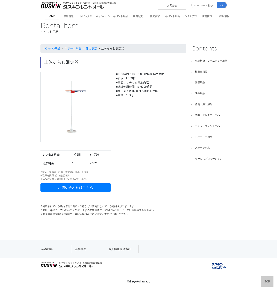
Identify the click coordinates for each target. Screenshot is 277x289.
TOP (267, 281)
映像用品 (200, 93)
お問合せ (172, 5)
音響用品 (200, 82)
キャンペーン (103, 16)
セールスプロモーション (208, 158)
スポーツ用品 (202, 147)
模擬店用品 (201, 71)
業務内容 (47, 249)
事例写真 (138, 16)
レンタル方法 (189, 16)
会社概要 (80, 249)
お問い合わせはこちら (75, 187)
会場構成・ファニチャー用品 (211, 60)
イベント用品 (120, 16)
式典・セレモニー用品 (207, 115)
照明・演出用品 (203, 104)
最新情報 (68, 16)
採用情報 (224, 16)
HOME (51, 16)
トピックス (86, 16)
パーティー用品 (203, 136)
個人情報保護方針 (119, 249)
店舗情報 (207, 16)
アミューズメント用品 (207, 126)
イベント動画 (172, 16)
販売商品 (155, 16)
